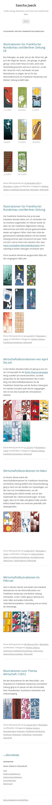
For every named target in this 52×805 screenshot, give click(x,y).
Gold (35, 651)
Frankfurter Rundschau (20, 189)
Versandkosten (9, 780)
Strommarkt (37, 734)
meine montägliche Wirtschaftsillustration (21, 245)
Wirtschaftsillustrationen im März (25, 471)
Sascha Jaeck (26, 5)
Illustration (34, 189)
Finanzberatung (9, 731)
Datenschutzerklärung (12, 777)
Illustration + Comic (11, 186)
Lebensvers (8, 560)
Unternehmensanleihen (13, 654)
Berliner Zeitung (38, 339)
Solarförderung (20, 560)
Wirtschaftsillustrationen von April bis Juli (25, 360)
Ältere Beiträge (11, 755)
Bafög (33, 554)
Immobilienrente (37, 557)
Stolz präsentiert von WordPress (15, 800)
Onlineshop (27, 734)
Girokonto (7, 734)
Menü (26, 21)
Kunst (40, 651)
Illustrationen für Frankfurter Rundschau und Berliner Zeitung (24, 208)
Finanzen (21, 731)
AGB (5, 770)
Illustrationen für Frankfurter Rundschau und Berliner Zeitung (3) (24, 47)
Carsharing (7, 651)
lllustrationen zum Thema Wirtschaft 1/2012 (20, 672)
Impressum (8, 783)
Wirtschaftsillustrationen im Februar (21, 578)
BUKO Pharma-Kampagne (36, 372)
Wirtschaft (44, 189)
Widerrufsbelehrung (11, 774)
